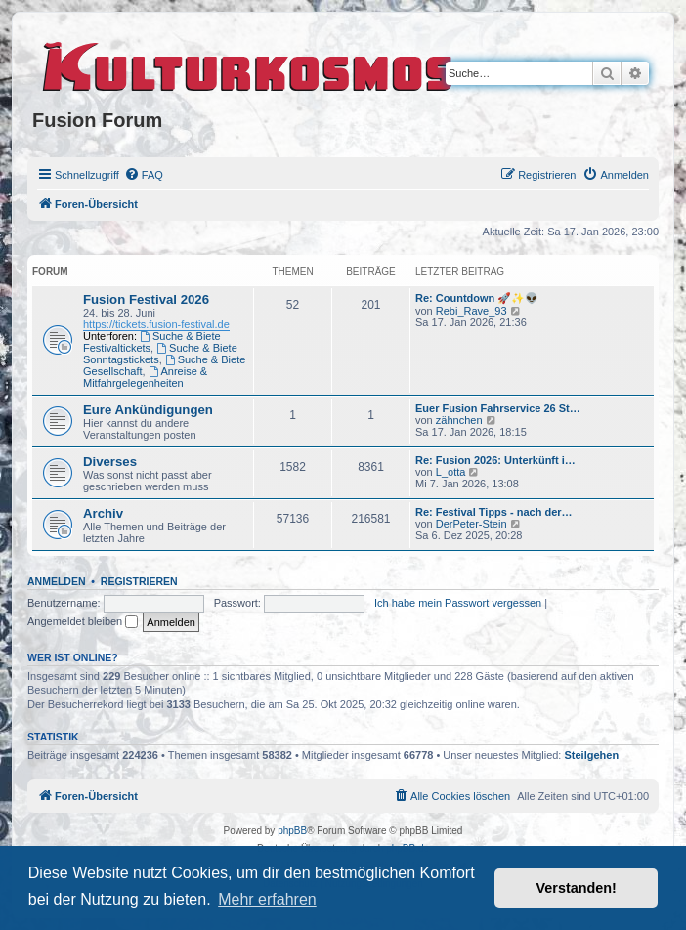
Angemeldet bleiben (82, 621)
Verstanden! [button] (576, 888)
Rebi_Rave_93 (471, 311)
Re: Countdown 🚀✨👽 (476, 298)
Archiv (103, 513)
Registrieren (139, 581)
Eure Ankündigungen (148, 409)
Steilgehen (592, 755)
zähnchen (459, 420)
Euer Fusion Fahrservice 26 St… (497, 408)
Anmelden (56, 581)
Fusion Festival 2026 (146, 299)
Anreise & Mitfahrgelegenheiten (145, 377)
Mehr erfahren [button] (267, 899)
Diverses (110, 461)
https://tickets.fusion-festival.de (156, 324)
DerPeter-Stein (471, 523)
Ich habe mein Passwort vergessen (457, 603)
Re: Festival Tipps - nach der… (494, 512)
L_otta (451, 472)
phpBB (292, 830)
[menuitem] (143, 175)
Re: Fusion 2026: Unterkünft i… (495, 460)
